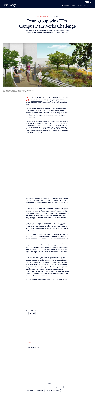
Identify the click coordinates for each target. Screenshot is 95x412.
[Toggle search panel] (91, 5)
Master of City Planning (46, 115)
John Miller (34, 213)
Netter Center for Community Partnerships (57, 208)
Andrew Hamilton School (52, 121)
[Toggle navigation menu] (73, 5)
